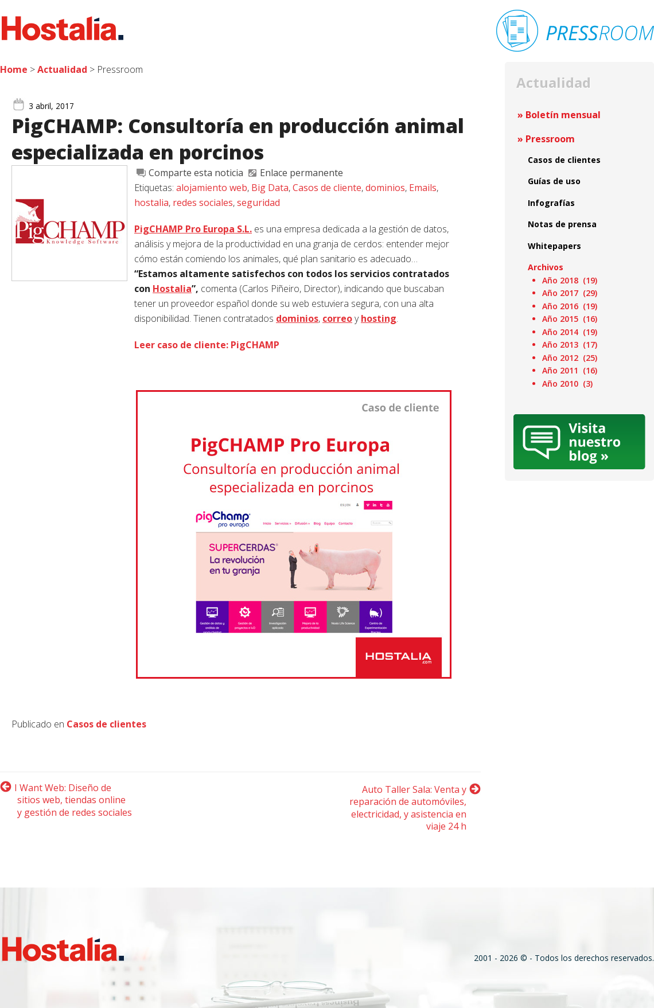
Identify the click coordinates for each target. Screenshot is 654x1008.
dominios (385, 187)
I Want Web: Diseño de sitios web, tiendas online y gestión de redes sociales (73, 800)
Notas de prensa (562, 224)
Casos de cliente (327, 187)
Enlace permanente (301, 172)
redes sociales (203, 202)
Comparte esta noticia (196, 172)
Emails (423, 187)
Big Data (270, 187)
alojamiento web (211, 187)
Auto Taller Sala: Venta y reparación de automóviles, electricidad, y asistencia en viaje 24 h (407, 808)
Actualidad (62, 69)
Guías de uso (554, 181)
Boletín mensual (563, 114)
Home (14, 69)
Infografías (551, 202)
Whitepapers (554, 245)
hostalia (151, 202)
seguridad (258, 202)
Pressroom (550, 139)
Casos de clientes (106, 724)
